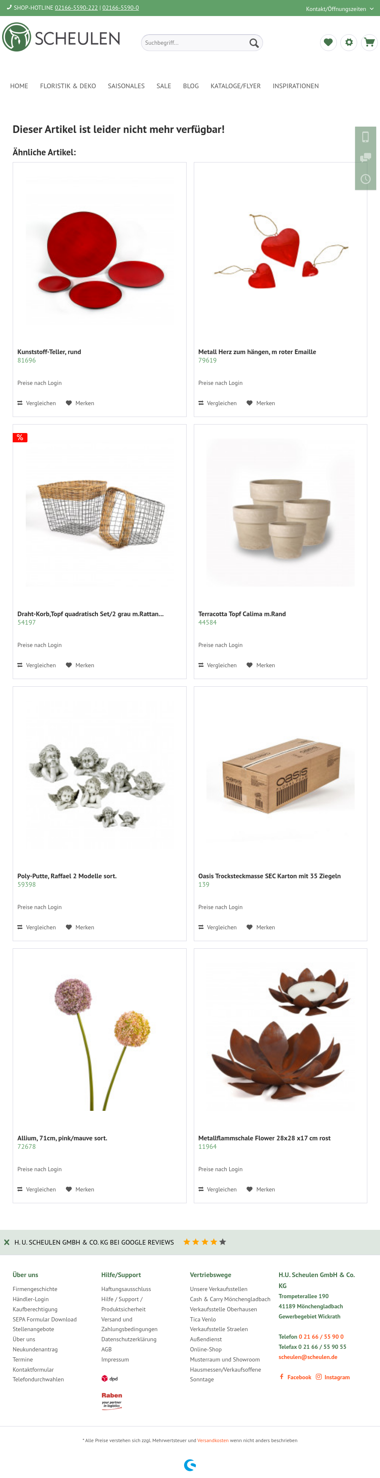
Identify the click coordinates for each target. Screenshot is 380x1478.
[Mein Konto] (348, 42)
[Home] (19, 85)
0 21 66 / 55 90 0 (321, 1336)
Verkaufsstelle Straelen (219, 1329)
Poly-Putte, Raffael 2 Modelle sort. (67, 880)
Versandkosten (213, 1440)
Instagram (333, 1377)
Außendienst (206, 1339)
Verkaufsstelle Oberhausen (223, 1309)
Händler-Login (31, 1299)
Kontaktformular (33, 1369)
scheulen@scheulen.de (308, 1357)
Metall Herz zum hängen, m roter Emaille (257, 355)
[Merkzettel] (328, 42)
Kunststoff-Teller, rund (49, 355)
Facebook (295, 1377)
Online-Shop (206, 1349)
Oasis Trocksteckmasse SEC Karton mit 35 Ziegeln (269, 880)
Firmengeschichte (35, 1289)
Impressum (115, 1359)
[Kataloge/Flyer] (236, 85)
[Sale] (164, 85)
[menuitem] (202, 42)
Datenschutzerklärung (129, 1339)
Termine (23, 1359)
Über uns (24, 1339)
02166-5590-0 (121, 7)
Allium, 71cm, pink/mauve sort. (62, 1142)
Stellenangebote (33, 1329)
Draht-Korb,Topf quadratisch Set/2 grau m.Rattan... (90, 617)
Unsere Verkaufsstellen (218, 1289)
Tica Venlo (203, 1319)
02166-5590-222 (76, 7)
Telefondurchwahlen (38, 1379)
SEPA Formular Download (45, 1319)
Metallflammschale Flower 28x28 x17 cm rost (264, 1142)
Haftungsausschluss (126, 1289)
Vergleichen (36, 403)
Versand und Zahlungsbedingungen (129, 1324)
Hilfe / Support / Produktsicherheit (123, 1304)
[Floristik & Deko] (68, 85)
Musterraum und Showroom (225, 1359)
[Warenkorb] (369, 42)
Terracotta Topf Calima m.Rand (242, 617)
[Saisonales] (126, 85)
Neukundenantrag (35, 1349)
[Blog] (191, 85)
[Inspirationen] (296, 85)
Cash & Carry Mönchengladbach (230, 1299)
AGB (106, 1349)
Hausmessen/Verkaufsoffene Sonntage (225, 1374)
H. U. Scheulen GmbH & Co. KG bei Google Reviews (94, 1242)
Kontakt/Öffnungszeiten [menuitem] (337, 9)
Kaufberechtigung (35, 1309)
